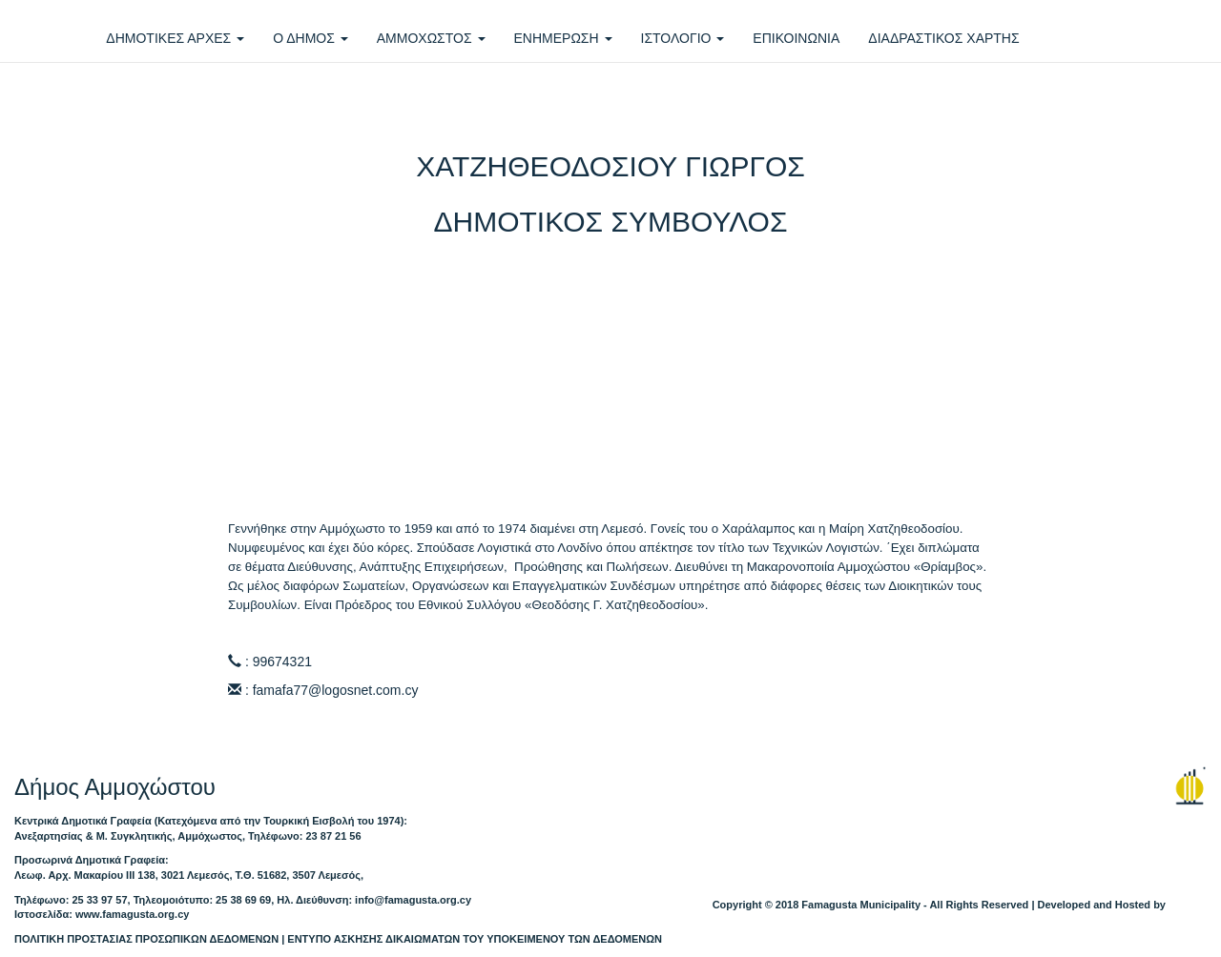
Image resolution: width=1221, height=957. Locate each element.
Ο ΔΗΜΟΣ (310, 38)
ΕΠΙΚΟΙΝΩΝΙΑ (796, 38)
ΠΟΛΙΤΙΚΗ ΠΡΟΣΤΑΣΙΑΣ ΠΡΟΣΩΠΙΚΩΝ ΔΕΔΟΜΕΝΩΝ (146, 939)
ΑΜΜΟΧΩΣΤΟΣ (431, 38)
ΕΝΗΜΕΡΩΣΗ (563, 38)
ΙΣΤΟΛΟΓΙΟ (683, 38)
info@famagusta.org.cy (413, 900)
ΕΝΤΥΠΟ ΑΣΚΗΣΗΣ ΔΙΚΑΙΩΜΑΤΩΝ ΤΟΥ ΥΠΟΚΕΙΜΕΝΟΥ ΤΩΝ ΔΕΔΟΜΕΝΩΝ (474, 939)
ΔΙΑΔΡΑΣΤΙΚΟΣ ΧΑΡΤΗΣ (943, 38)
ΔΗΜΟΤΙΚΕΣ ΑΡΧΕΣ (175, 38)
